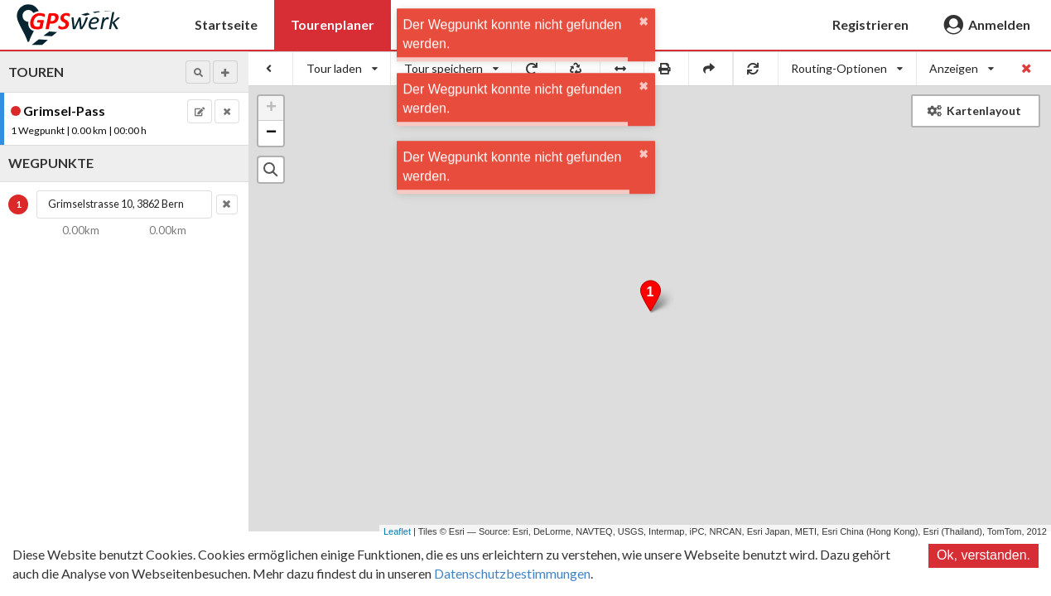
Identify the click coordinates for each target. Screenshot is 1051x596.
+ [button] (271, 108)
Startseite (226, 24)
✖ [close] (643, 33)
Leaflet (397, 531)
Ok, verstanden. (983, 555)
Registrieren (870, 24)
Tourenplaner (332, 24)
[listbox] (342, 68)
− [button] (271, 133)
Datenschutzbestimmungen (512, 573)
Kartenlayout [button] (974, 110)
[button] (198, 72)
